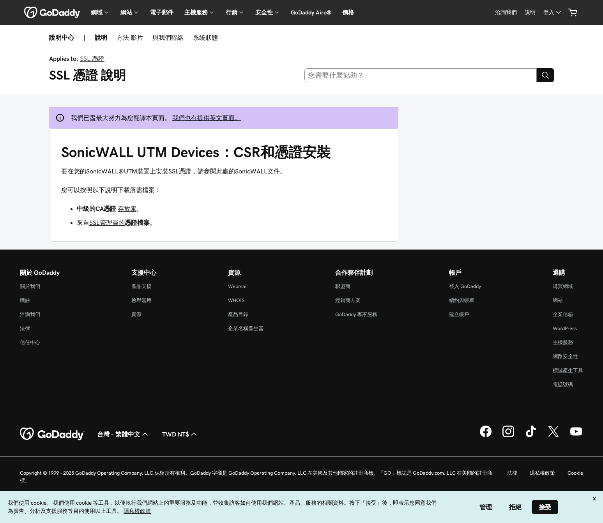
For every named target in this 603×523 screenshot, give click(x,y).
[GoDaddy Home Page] (52, 434)
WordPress (565, 328)
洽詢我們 (30, 314)
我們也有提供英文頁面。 (206, 118)
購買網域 (563, 286)
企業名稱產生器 (245, 328)
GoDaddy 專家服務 (356, 314)
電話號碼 (563, 384)
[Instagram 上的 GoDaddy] (508, 436)
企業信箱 (563, 314)
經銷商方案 (348, 300)
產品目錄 (238, 314)
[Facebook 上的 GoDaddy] (486, 436)
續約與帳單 (461, 300)
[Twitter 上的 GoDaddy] (553, 436)
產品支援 (141, 286)
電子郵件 (161, 12)
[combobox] (420, 75)
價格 (348, 12)
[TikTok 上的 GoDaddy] (531, 436)
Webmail (238, 286)
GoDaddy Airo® (311, 12)
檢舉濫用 (141, 300)
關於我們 (30, 286)
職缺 (25, 300)
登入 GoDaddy (465, 286)
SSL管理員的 (107, 222)
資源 (136, 314)
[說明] (530, 12)
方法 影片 (130, 37)
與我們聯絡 (168, 37)
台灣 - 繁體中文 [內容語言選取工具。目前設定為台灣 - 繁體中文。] (123, 434)
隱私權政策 (542, 472)
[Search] (545, 75)
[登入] (553, 12)
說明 (101, 37)
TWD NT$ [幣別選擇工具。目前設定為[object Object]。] (180, 434)
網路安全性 (565, 356)
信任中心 (30, 342)
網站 (558, 300)
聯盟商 (342, 286)
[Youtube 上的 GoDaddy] (576, 436)
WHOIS (236, 300)
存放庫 (127, 208)
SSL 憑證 (92, 58)
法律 (25, 328)
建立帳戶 (459, 314)
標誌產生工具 (568, 370)
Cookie (575, 472)
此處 (222, 171)
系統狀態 (205, 37)
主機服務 (563, 342)
